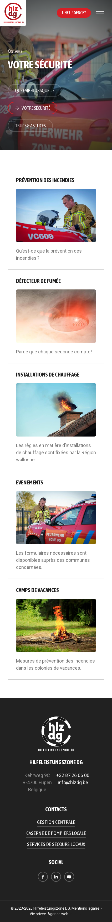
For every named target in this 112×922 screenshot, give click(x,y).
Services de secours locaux (56, 844)
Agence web (58, 914)
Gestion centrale (56, 822)
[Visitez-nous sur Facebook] (43, 877)
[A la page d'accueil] (13, 13)
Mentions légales (86, 908)
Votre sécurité (36, 108)
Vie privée (38, 914)
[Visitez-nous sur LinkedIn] (56, 877)
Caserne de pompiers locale (56, 833)
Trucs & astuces (30, 125)
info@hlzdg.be (73, 782)
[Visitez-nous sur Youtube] (69, 877)
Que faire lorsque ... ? (34, 90)
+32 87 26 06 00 (72, 775)
